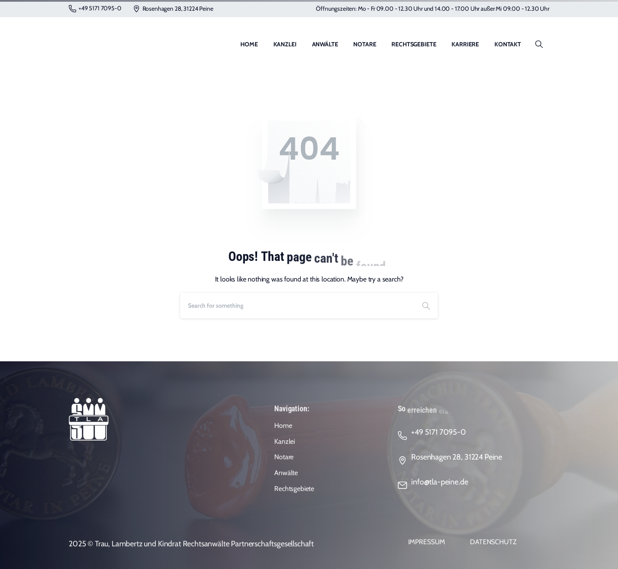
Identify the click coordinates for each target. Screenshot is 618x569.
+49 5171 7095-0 (95, 8)
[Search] (297, 305)
